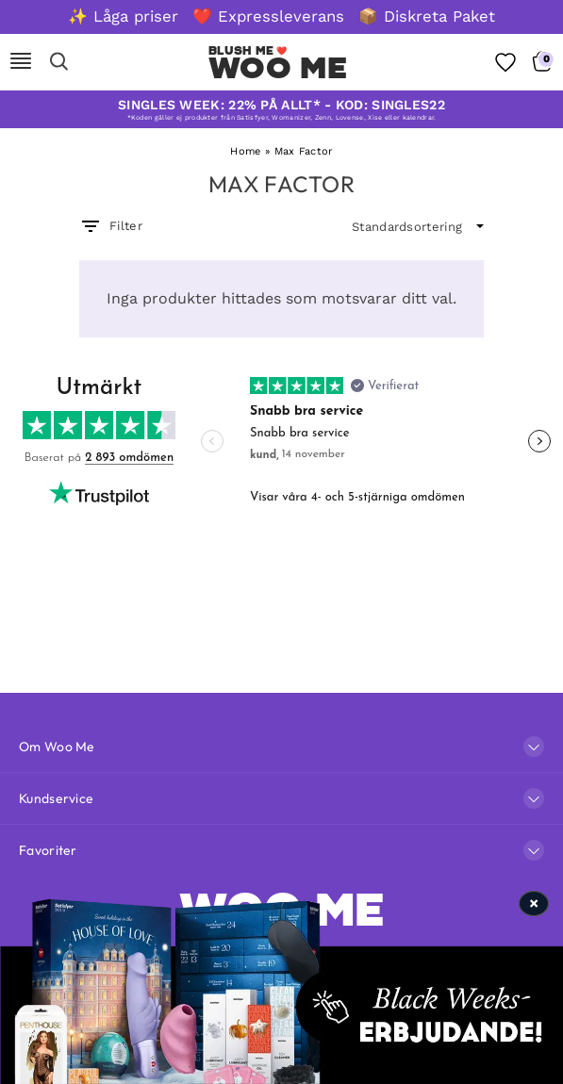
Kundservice (56, 798)
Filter (110, 226)
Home (245, 151)
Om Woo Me (57, 746)
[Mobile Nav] (20, 62)
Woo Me (277, 68)
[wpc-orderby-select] (418, 227)
